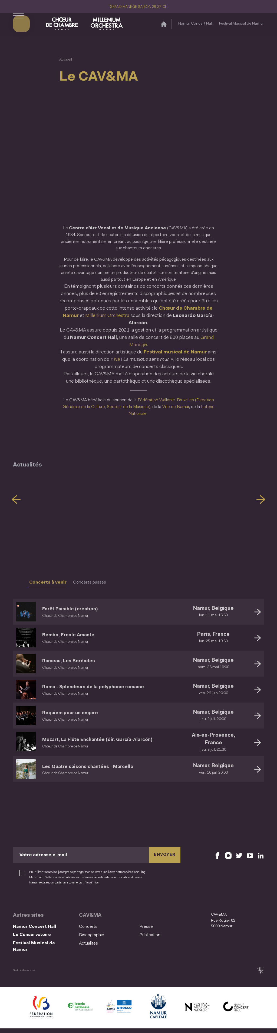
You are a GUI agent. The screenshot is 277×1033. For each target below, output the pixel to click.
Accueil (65, 60)
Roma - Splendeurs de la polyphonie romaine (104, 687)
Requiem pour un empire (76, 713)
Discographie (91, 935)
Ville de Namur (175, 407)
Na (117, 359)
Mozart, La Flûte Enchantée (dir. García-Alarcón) (109, 739)
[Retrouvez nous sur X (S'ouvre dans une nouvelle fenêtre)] (239, 855)
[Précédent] (16, 499)
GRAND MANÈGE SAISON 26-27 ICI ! (138, 7)
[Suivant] (261, 499)
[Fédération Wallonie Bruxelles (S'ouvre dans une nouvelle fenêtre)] (41, 1012)
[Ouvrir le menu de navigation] (18, 25)
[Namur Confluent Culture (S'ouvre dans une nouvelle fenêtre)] (119, 1012)
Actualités (88, 943)
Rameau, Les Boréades (74, 661)
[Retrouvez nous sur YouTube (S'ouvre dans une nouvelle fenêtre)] (250, 855)
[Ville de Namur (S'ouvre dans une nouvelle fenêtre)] (158, 1012)
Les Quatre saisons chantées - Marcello (97, 766)
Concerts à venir (48, 582)
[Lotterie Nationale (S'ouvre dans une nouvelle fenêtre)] (80, 1012)
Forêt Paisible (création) (76, 609)
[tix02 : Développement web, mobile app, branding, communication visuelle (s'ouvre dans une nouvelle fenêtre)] (260, 974)
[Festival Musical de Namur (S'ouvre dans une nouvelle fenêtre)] (197, 1012)
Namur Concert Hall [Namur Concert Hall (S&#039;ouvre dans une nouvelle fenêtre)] (195, 25)
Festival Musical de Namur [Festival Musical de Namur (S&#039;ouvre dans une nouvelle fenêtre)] (241, 25)
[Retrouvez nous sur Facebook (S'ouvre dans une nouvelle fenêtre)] (217, 855)
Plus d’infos (125, 882)
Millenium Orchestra (107, 315)
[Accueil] (163, 25)
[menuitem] (107, 927)
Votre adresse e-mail (43, 855)
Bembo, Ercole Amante (74, 635)
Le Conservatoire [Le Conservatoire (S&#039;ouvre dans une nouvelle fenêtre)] (35, 936)
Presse (146, 927)
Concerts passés (89, 582)
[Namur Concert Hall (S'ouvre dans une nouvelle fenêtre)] (236, 1012)
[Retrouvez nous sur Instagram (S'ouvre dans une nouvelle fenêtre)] (228, 855)
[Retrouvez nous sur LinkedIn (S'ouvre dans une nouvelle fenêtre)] (260, 855)
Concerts (88, 927)
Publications (151, 935)
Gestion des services (25, 974)
